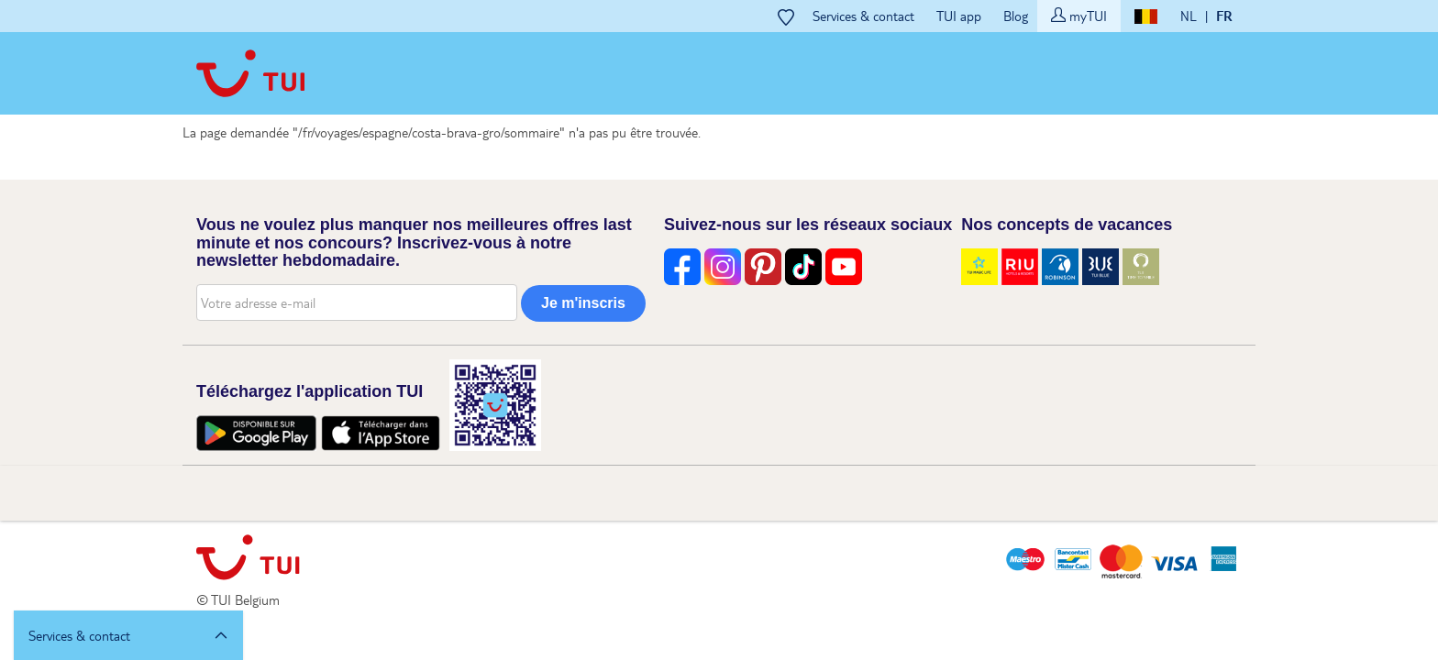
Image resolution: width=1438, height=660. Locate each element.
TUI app (958, 15)
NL (1188, 15)
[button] (128, 635)
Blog (1015, 15)
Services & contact (863, 15)
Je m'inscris (583, 303)
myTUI (1079, 15)
